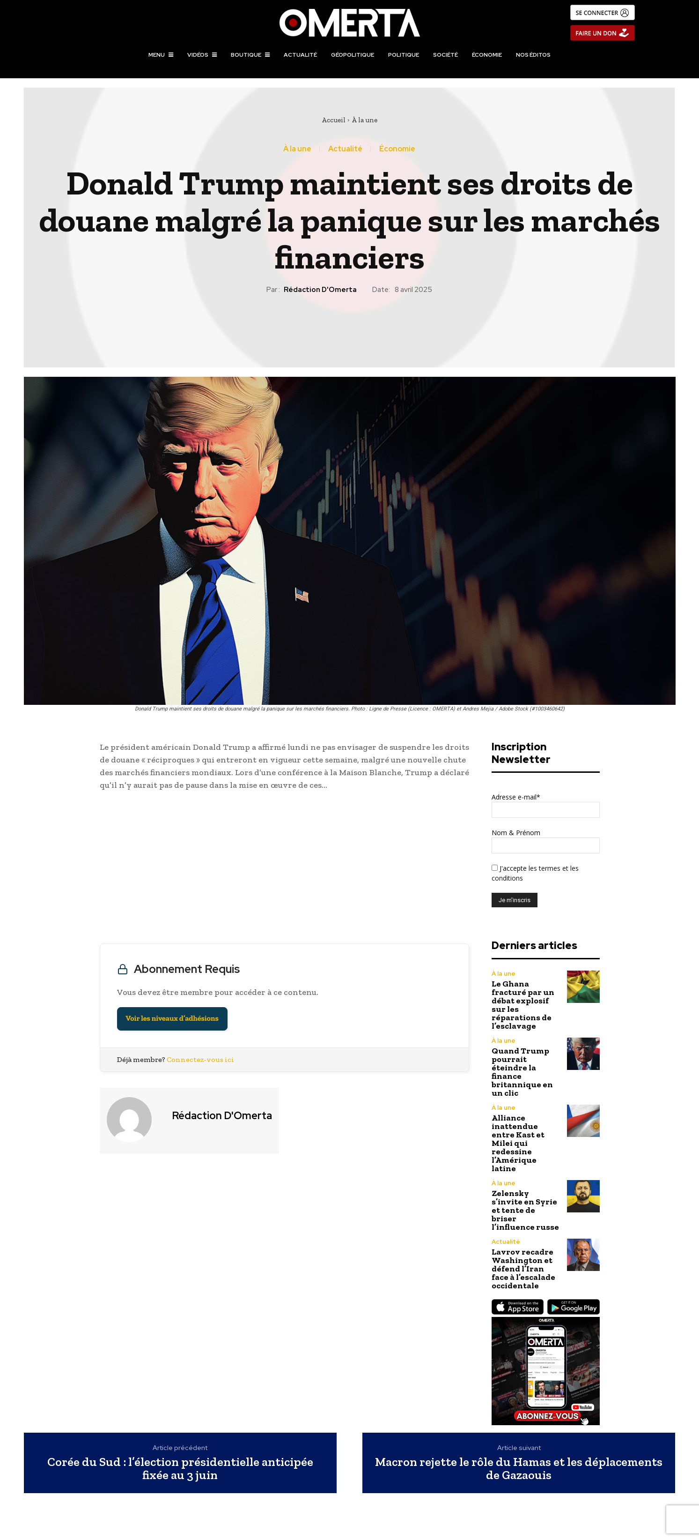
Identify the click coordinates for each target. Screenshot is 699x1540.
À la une (364, 120)
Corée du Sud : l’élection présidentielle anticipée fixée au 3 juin (180, 1468)
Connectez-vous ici (200, 1059)
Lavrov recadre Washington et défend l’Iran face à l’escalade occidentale (523, 1269)
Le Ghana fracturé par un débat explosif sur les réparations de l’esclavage (523, 1005)
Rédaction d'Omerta (320, 289)
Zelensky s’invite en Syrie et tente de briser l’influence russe (525, 1210)
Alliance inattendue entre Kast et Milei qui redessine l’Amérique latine (518, 1143)
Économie (397, 149)
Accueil (334, 120)
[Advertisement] (284, 869)
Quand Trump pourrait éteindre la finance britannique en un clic (522, 1072)
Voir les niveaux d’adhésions (172, 1018)
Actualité (345, 149)
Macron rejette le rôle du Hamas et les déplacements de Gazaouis (518, 1468)
